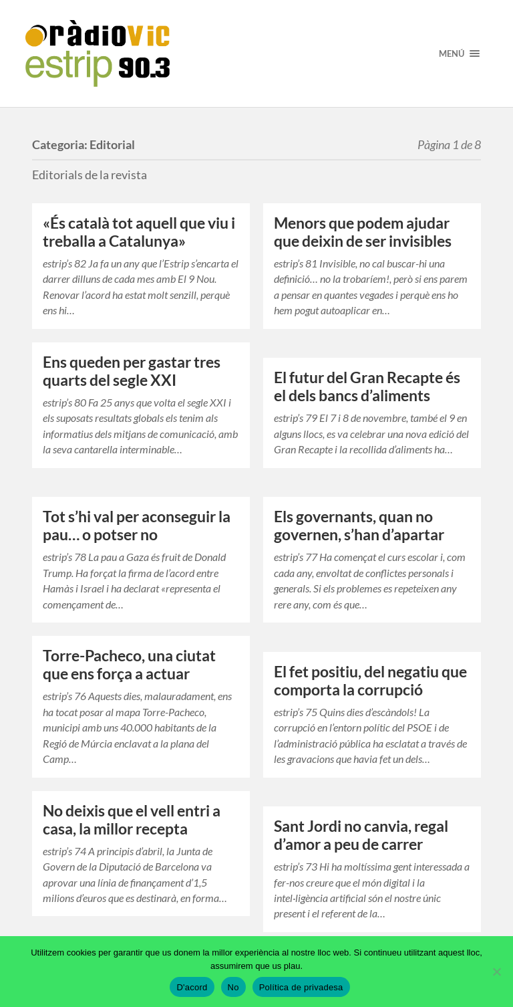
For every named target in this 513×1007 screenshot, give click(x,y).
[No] (496, 971)
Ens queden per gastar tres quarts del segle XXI (131, 371)
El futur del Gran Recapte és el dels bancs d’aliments (367, 386)
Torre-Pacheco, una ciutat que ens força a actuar (129, 665)
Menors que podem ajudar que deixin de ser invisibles (363, 232)
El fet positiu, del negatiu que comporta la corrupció (370, 681)
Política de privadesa (301, 987)
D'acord (191, 987)
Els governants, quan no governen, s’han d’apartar (359, 526)
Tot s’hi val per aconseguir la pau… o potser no (136, 526)
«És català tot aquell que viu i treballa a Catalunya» (139, 232)
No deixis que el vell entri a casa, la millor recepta (131, 820)
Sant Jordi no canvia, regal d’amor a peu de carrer (361, 835)
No (233, 987)
